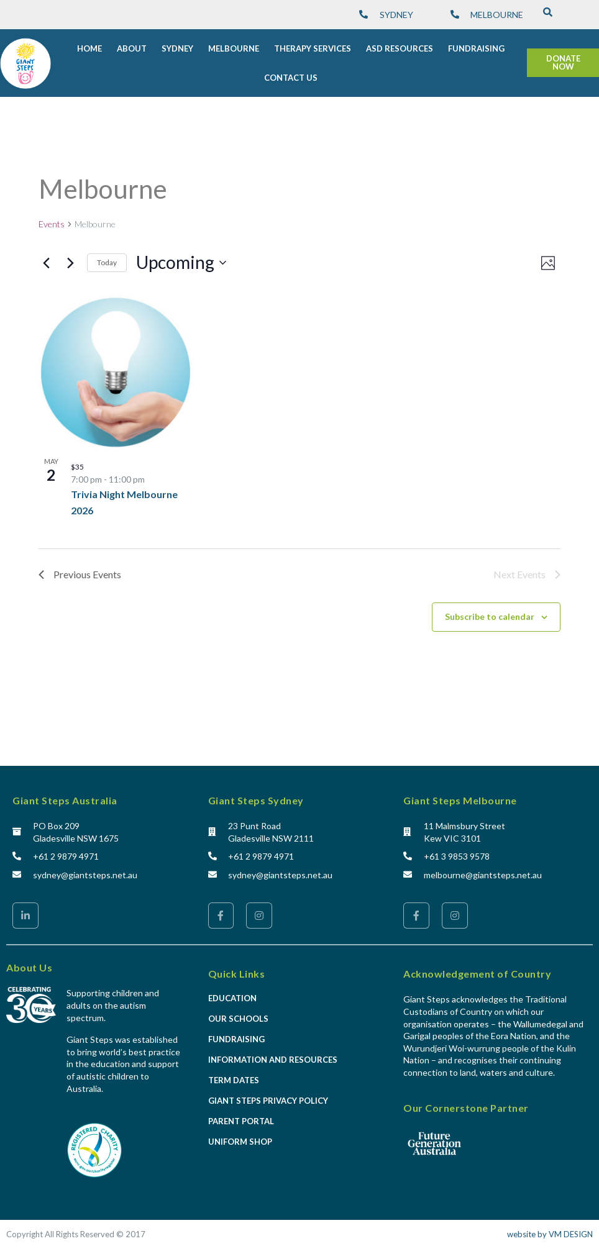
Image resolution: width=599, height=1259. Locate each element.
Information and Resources (272, 1055)
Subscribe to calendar (489, 612)
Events (52, 219)
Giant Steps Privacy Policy (268, 1096)
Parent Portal (241, 1117)
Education (232, 994)
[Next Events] (70, 258)
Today (107, 258)
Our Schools (238, 1014)
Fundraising (236, 1035)
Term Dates (233, 1076)
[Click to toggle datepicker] (181, 258)
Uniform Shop (240, 1137)
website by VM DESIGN (550, 1230)
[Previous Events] (46, 258)
